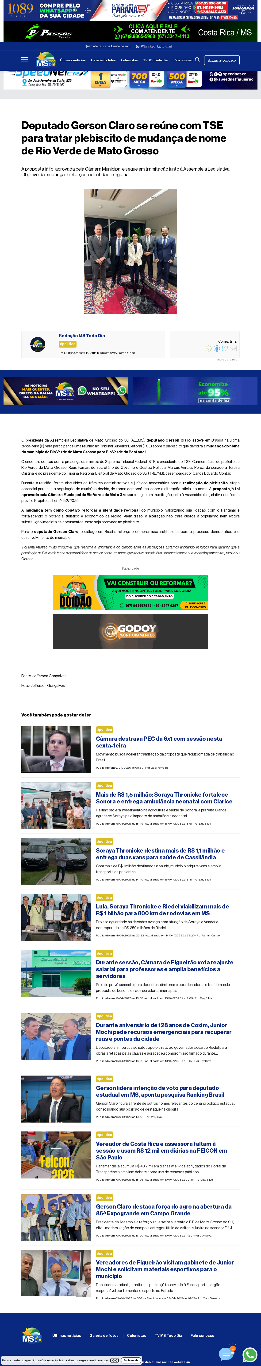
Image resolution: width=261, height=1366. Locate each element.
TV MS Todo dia (155, 60)
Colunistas (129, 60)
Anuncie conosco (222, 60)
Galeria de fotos (103, 60)
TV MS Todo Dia (168, 1336)
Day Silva (205, 823)
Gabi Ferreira (159, 767)
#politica (104, 730)
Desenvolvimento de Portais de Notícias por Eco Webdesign (147, 1362)
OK (114, 1360)
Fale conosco (183, 60)
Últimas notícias (73, 60)
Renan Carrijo (211, 935)
